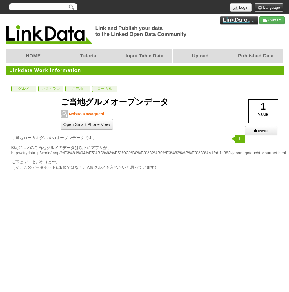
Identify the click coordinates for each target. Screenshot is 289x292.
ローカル (104, 89)
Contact (272, 20)
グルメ (23, 89)
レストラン (50, 89)
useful (261, 131)
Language (269, 7)
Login (240, 7)
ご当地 (77, 89)
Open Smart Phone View (86, 124)
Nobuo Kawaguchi (82, 114)
